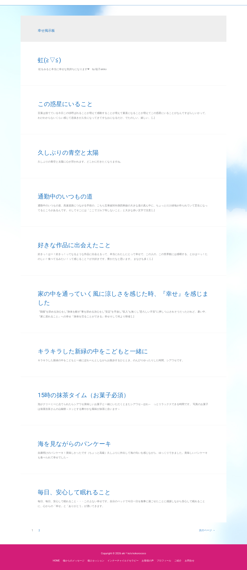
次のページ (205, 530)
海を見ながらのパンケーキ (80, 443)
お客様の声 (149, 560)
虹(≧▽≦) (51, 60)
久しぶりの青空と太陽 (72, 152)
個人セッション (94, 560)
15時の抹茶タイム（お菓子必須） (90, 395)
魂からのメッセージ (70, 560)
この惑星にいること (69, 104)
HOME (52, 560)
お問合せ (194, 560)
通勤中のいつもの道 (69, 196)
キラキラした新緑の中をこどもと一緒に (100, 351)
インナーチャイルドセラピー (123, 560)
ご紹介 (181, 560)
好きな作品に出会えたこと (79, 245)
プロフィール (166, 560)
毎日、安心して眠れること (79, 492)
